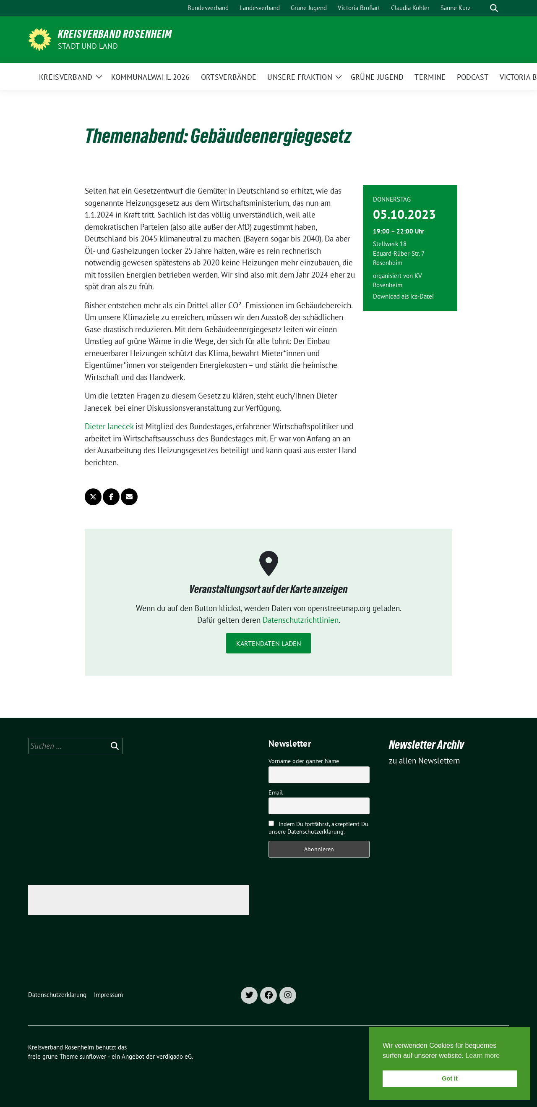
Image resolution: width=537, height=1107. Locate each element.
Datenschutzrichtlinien (301, 620)
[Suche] (482, 8)
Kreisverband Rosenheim (115, 34)
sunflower (93, 1056)
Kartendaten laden (268, 643)
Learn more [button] (482, 1055)
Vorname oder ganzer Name (303, 761)
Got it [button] (450, 1078)
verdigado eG (174, 1056)
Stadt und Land (88, 46)
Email (275, 792)
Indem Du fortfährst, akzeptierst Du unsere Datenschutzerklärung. (318, 827)
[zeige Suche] (494, 8)
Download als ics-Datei (403, 296)
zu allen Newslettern (424, 760)
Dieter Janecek (109, 426)
